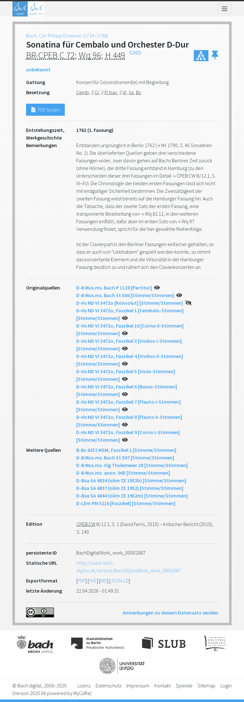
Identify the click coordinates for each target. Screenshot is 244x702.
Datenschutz (108, 685)
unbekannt (38, 69)
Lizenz (84, 685)
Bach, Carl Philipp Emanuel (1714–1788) (67, 35)
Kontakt (162, 685)
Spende (184, 685)
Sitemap (206, 685)
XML (93, 580)
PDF (81, 580)
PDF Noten (45, 110)
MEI (103, 580)
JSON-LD (120, 580)
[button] (215, 55)
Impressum (137, 685)
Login (226, 685)
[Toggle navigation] (225, 9)
